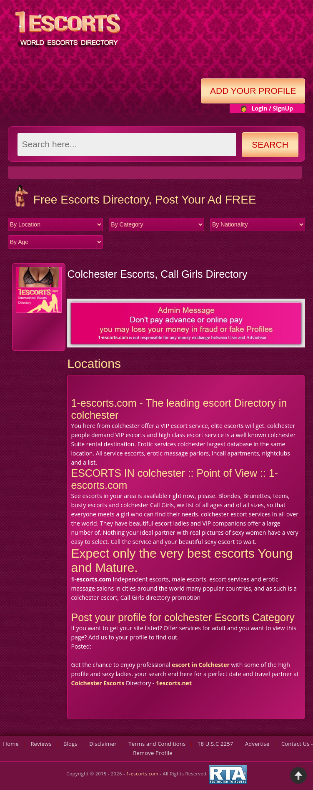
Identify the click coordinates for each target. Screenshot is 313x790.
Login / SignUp (272, 108)
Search (270, 144)
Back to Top (298, 775)
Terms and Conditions (156, 743)
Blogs (70, 743)
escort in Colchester (200, 665)
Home (11, 743)
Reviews (40, 743)
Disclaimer (103, 743)
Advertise (257, 743)
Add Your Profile (253, 91)
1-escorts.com (143, 773)
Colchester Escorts (97, 683)
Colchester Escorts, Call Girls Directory (157, 274)
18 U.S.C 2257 (215, 743)
